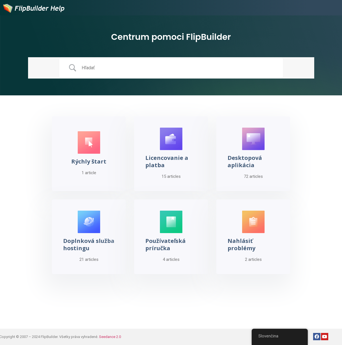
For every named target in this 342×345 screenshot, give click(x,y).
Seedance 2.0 (110, 337)
